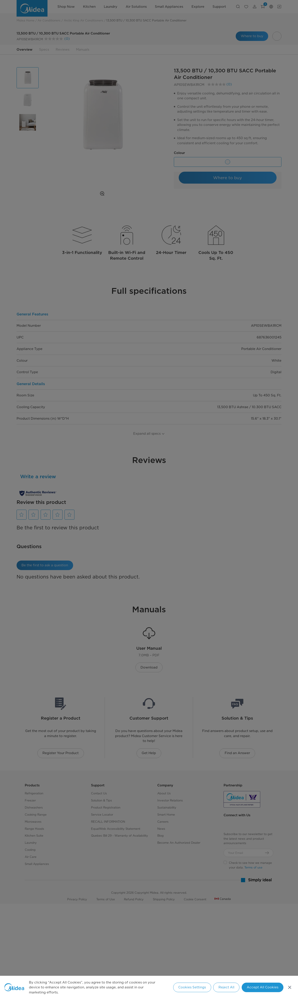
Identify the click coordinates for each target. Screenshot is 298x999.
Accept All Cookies (262, 987)
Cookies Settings (192, 987)
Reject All (226, 987)
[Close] (290, 987)
